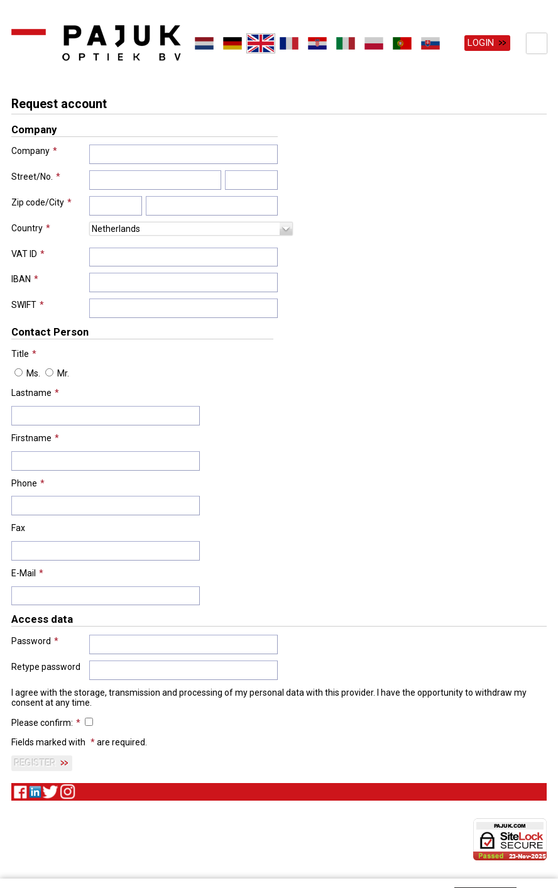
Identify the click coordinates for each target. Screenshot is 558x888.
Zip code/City (37, 202)
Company (30, 150)
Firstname (31, 437)
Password (31, 640)
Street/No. (32, 176)
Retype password (45, 666)
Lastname (31, 392)
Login (481, 42)
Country (27, 227)
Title (20, 353)
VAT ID (24, 253)
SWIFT (23, 304)
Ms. (33, 373)
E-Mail (23, 572)
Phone (24, 482)
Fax (18, 527)
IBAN (21, 278)
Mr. (63, 373)
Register (35, 762)
